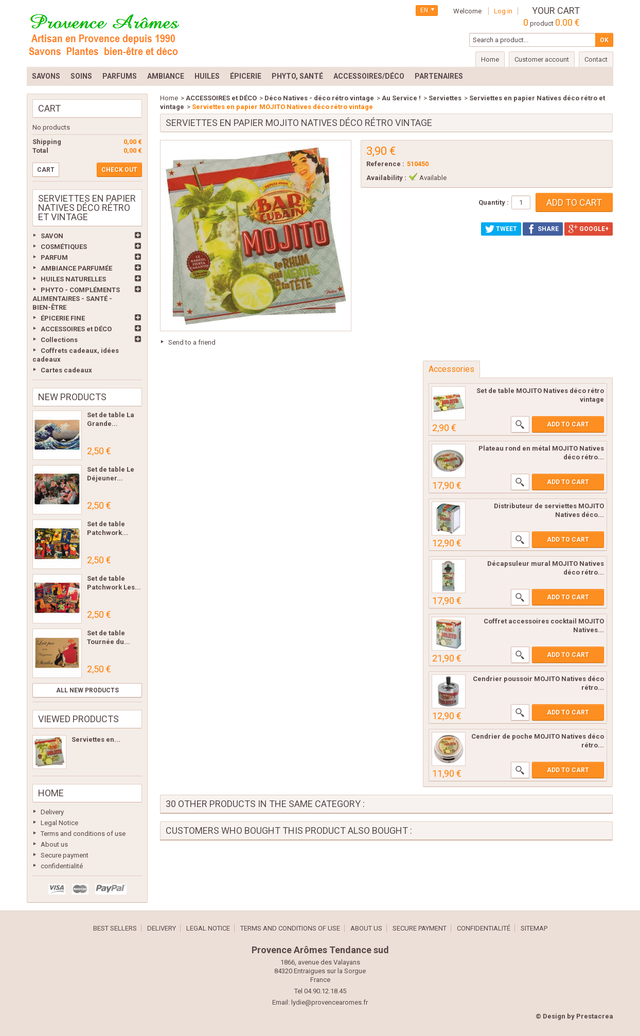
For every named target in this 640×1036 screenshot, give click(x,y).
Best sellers (115, 928)
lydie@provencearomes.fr (329, 1002)
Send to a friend (192, 342)
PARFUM (54, 257)
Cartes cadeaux (66, 370)
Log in (503, 11)
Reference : (385, 164)
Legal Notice (59, 823)
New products (72, 396)
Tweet (501, 229)
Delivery (52, 812)
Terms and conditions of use (83, 833)
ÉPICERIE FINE (63, 318)
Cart (49, 108)
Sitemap (534, 928)
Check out (119, 169)
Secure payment (64, 855)
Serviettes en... (96, 739)
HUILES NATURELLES (73, 279)
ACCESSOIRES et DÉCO (76, 329)
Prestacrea (594, 1016)
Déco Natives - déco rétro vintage (319, 98)
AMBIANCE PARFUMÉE (76, 268)
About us (54, 844)
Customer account (541, 59)
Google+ (588, 229)
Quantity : (493, 202)
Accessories (451, 369)
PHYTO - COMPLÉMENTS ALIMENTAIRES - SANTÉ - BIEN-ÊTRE (76, 298)
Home (51, 793)
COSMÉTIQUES (64, 247)
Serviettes (445, 98)
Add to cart (568, 424)
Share (543, 229)
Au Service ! (401, 98)
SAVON (52, 236)
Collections (59, 340)
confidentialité (62, 866)
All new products (87, 690)
